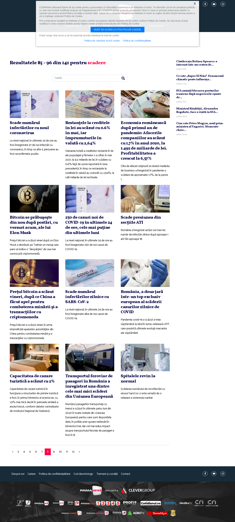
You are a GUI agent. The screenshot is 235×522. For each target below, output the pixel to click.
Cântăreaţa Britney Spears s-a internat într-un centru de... (196, 63)
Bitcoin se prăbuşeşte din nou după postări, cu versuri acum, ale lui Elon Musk (34, 225)
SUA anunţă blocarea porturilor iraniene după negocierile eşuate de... (198, 94)
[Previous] (12, 451)
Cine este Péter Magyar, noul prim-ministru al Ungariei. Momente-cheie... (200, 127)
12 (73, 451)
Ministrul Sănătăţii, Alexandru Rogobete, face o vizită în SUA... (197, 110)
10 (60, 451)
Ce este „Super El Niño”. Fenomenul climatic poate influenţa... (200, 77)
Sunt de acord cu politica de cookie (117, 29)
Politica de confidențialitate (54, 474)
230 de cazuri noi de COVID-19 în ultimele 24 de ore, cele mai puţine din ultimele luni (88, 225)
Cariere (32, 474)
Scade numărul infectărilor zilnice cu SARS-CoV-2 (87, 297)
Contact (125, 474)
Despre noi (17, 474)
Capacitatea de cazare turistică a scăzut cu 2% (32, 378)
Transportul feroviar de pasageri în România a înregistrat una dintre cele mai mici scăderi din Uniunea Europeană (89, 386)
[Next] (79, 451)
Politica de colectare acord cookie (102, 41)
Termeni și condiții (107, 474)
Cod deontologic (83, 474)
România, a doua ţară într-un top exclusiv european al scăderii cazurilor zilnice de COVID (142, 302)
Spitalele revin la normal (138, 378)
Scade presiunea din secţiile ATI (141, 220)
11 (67, 451)
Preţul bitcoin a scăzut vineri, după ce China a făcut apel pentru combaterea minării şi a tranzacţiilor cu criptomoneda (34, 304)
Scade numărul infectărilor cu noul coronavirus (29, 128)
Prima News (91, 490)
